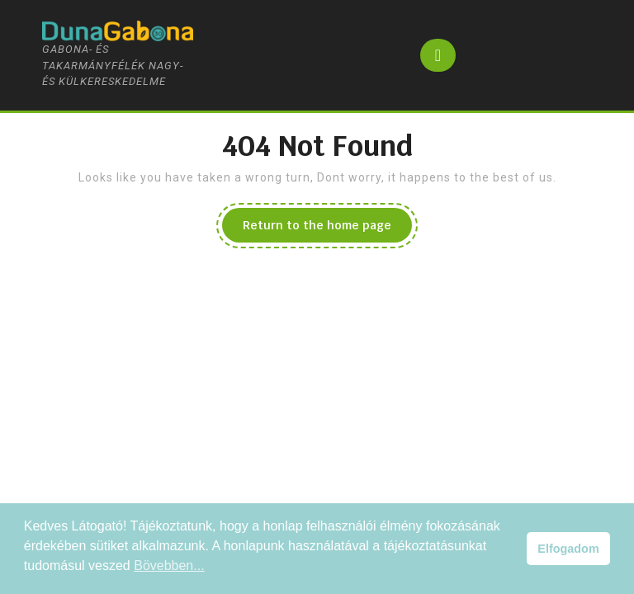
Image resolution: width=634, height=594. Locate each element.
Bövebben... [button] (169, 566)
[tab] (438, 55)
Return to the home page (327, 229)
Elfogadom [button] (568, 548)
